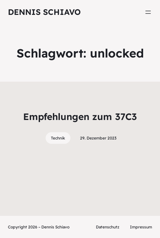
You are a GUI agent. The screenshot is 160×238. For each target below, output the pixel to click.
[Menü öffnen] (148, 12)
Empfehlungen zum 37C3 (80, 116)
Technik (58, 138)
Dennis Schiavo (44, 12)
